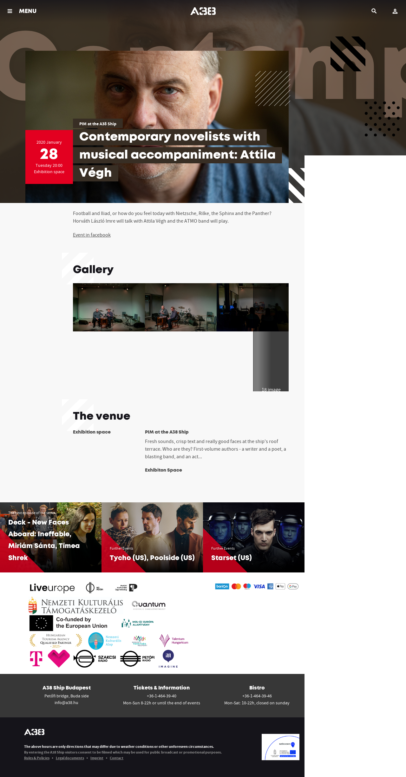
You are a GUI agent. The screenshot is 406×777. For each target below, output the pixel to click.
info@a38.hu (66, 702)
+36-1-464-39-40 (161, 696)
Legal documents (70, 757)
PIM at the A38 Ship (97, 124)
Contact (116, 757)
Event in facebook (92, 235)
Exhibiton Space (163, 470)
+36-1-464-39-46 (257, 696)
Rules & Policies (36, 757)
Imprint (96, 757)
